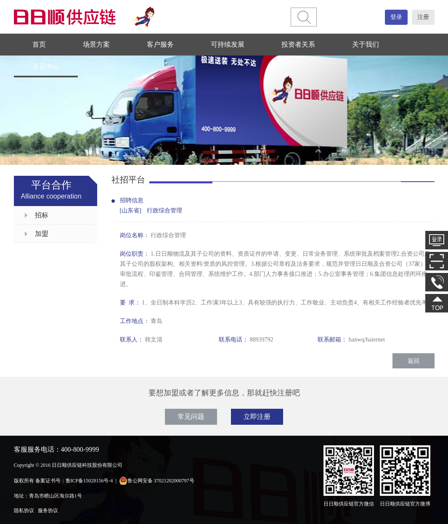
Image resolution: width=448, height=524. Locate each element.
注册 (423, 17)
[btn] (304, 17)
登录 (396, 17)
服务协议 (48, 510)
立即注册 (257, 416)
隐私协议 (24, 510)
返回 (413, 360)
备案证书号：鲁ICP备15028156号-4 (74, 481)
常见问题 (191, 416)
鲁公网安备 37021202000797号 (156, 480)
